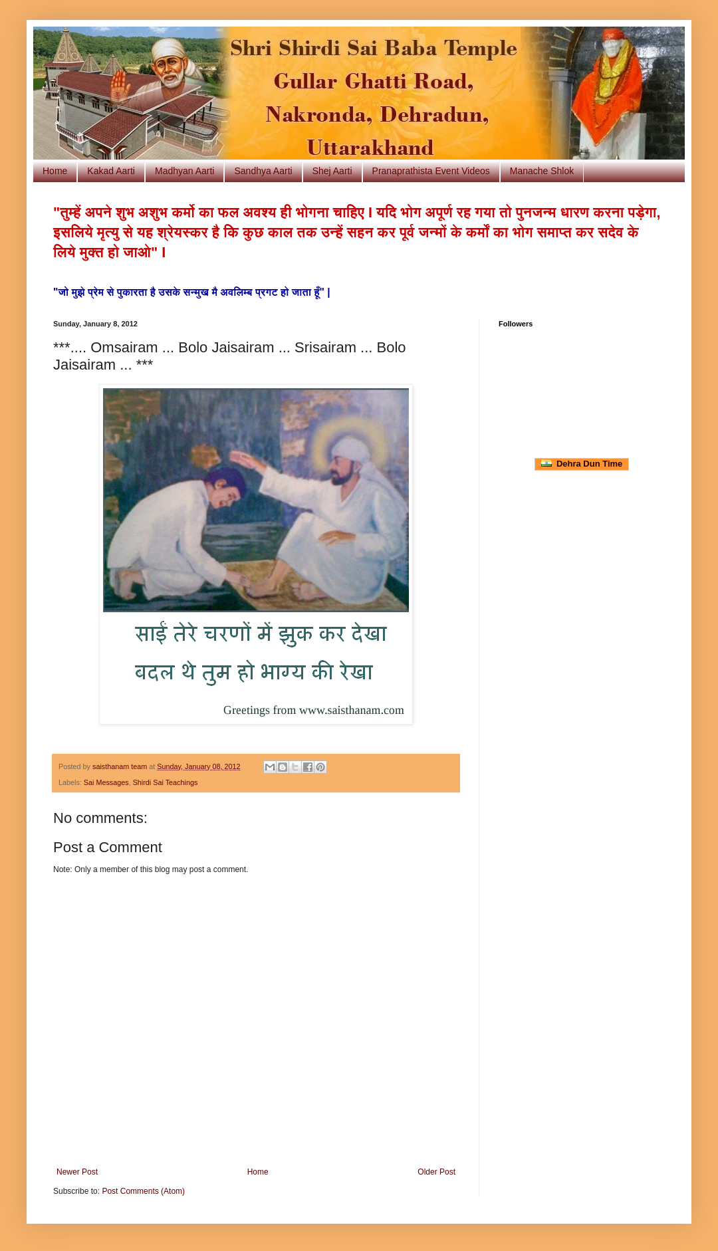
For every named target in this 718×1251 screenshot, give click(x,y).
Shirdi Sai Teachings (165, 782)
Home (55, 171)
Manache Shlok (542, 171)
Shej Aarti (332, 171)
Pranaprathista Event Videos (431, 171)
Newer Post (77, 1172)
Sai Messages (106, 782)
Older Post (436, 1172)
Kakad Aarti (111, 171)
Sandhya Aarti (263, 171)
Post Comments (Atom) (143, 1191)
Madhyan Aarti (185, 171)
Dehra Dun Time (582, 464)
